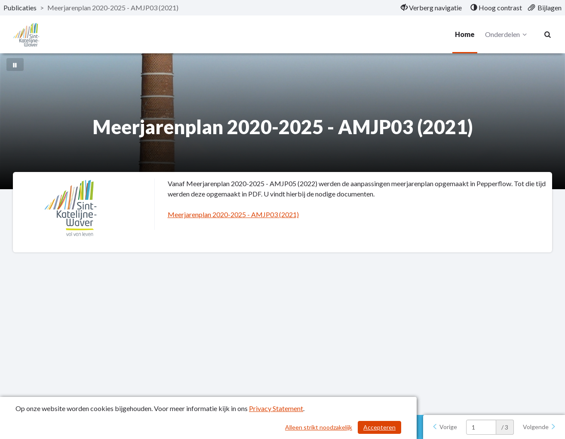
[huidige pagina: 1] (481, 427)
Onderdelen (507, 34)
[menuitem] (431, 7)
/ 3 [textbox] (504, 427)
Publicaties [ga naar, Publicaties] (20, 7)
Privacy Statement (276, 408)
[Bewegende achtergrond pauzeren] (15, 64)
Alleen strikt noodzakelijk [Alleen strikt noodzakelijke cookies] (318, 427)
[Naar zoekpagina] (548, 34)
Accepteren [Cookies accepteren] (379, 427)
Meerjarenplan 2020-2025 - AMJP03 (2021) (233, 214)
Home (465, 34)
